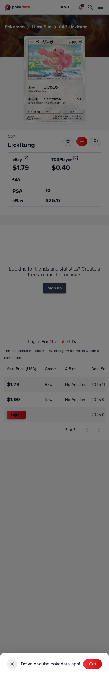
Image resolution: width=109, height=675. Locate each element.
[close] (12, 664)
